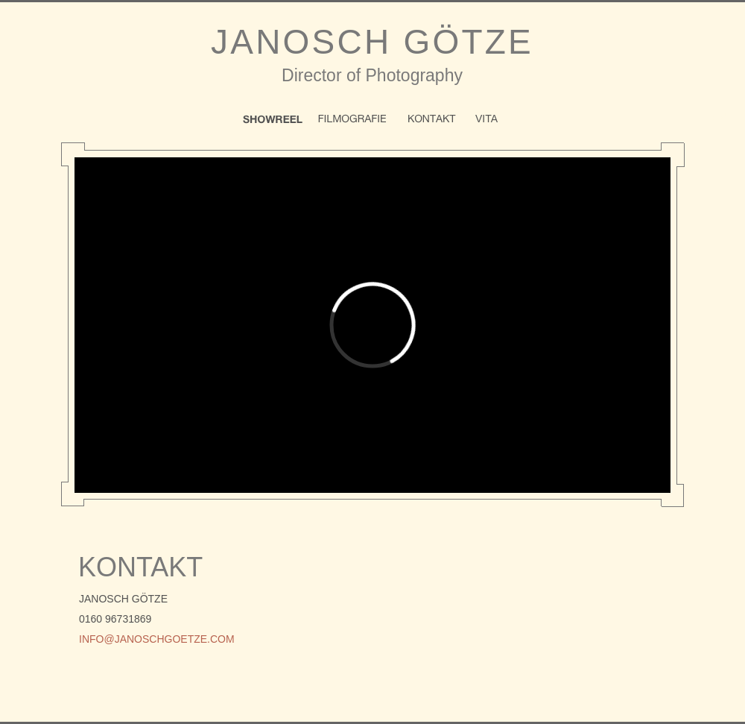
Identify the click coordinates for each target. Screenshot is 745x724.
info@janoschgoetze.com (157, 639)
